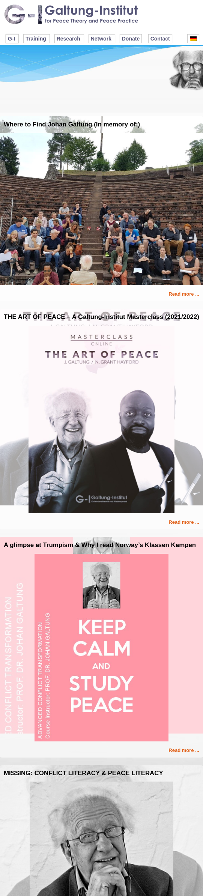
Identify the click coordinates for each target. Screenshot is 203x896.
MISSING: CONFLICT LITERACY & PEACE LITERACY (83, 773)
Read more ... (183, 294)
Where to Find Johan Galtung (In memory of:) (72, 124)
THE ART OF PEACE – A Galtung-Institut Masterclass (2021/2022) (101, 316)
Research (68, 39)
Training (36, 39)
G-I (11, 39)
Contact (160, 39)
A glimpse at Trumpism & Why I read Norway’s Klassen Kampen (100, 545)
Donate (131, 39)
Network (101, 39)
